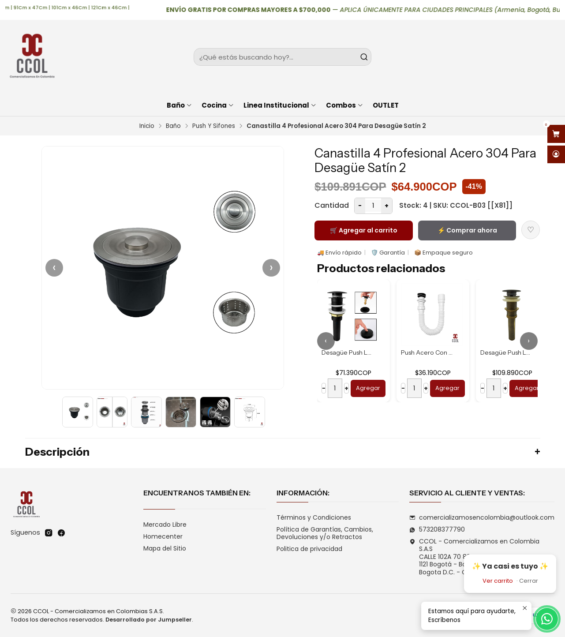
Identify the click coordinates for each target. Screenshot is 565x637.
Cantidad (331, 205)
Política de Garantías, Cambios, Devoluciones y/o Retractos (325, 533)
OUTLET (386, 105)
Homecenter (163, 536)
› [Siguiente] (271, 267)
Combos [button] (344, 105)
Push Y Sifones (213, 126)
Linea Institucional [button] (280, 105)
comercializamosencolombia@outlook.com (481, 517)
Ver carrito (498, 581)
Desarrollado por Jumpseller (148, 619)
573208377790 (437, 529)
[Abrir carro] (556, 134)
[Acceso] (556, 155)
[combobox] (282, 57)
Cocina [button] (218, 105)
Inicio (146, 126)
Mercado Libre (165, 524)
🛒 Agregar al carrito (363, 230)
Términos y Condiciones (314, 517)
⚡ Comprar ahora (467, 230)
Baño (173, 126)
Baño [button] (179, 105)
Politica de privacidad (309, 548)
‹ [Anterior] (54, 267)
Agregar (368, 388)
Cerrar (528, 581)
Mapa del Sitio (164, 548)
